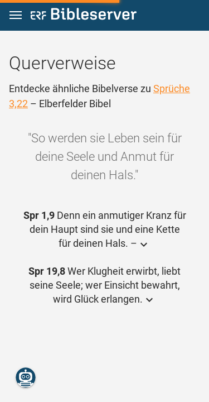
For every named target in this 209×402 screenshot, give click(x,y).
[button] (15, 15)
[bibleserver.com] (84, 16)
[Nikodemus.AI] (26, 377)
